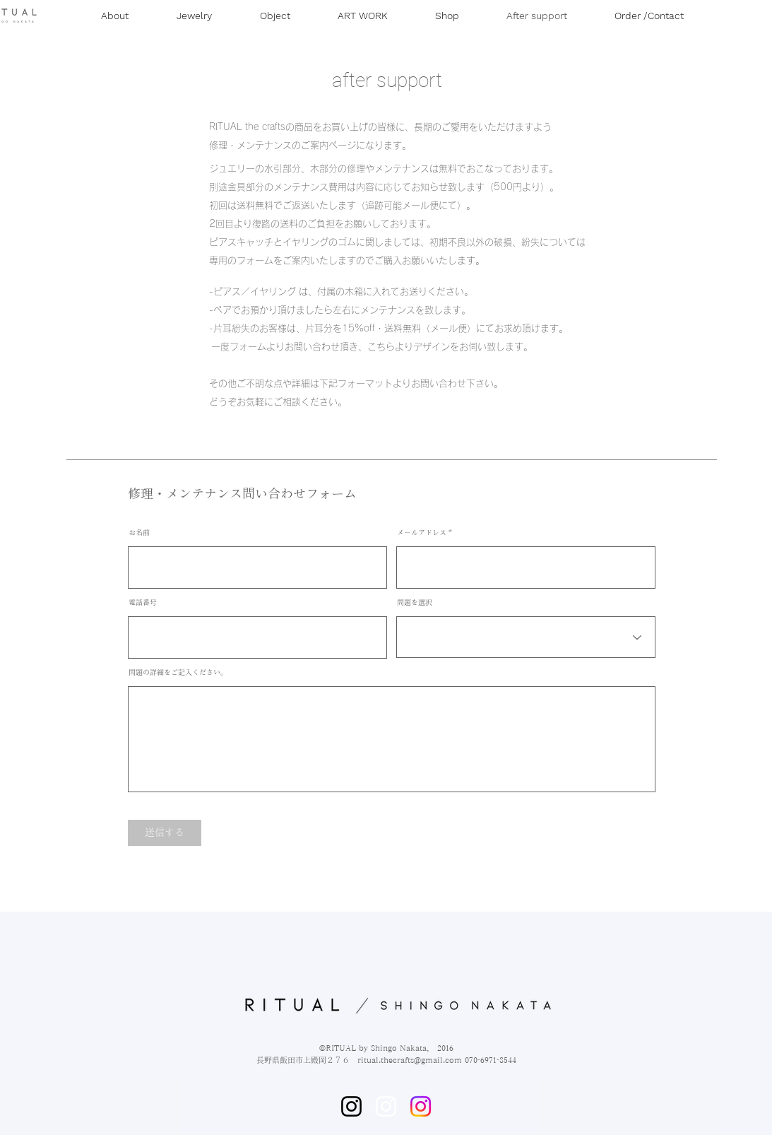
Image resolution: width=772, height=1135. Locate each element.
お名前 (139, 532)
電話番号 (143, 602)
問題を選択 (414, 602)
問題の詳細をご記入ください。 (178, 672)
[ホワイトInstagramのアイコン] (386, 1106)
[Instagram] (351, 1106)
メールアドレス (421, 532)
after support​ (387, 80)
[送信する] (164, 833)
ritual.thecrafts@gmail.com (409, 1060)
